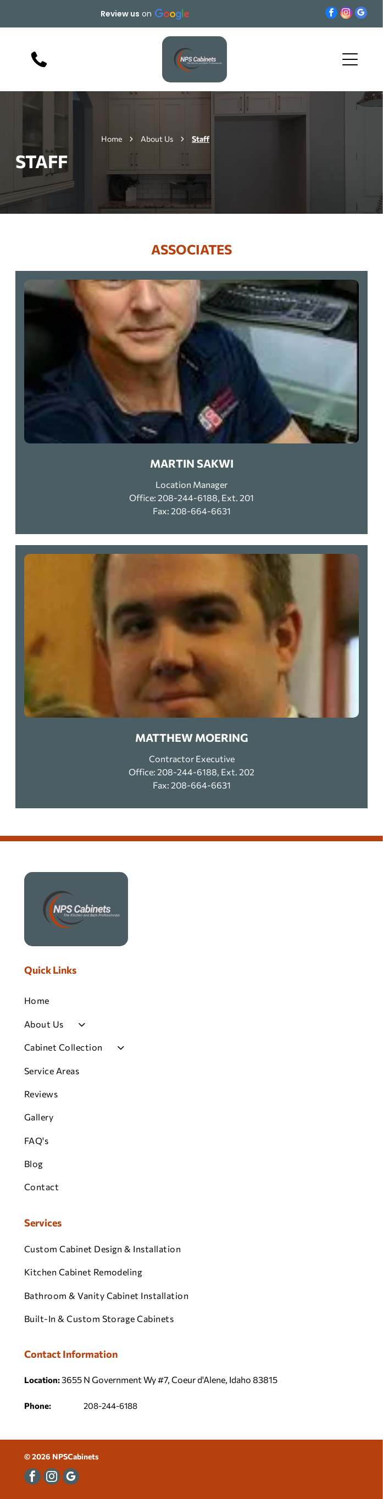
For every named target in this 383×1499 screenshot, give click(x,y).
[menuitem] (191, 1000)
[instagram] (346, 14)
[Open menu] (350, 59)
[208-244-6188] (39, 66)
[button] (144, 14)
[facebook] (331, 14)
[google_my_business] (361, 14)
